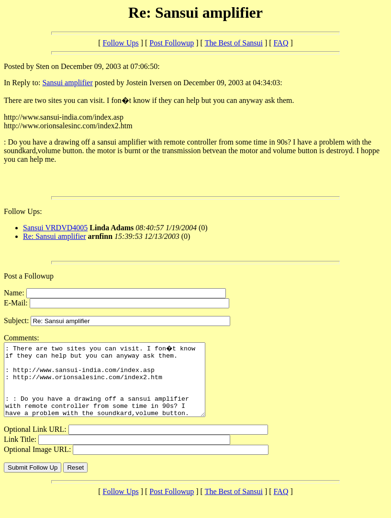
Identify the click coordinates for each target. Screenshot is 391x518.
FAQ (281, 43)
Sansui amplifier (67, 83)
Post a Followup (29, 276)
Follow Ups (121, 43)
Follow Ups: (23, 211)
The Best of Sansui (234, 43)
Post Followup (171, 43)
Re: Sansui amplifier (54, 236)
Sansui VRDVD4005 (55, 228)
